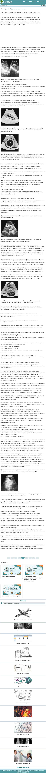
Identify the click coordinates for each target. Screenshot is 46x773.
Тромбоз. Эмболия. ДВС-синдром (11, 603)
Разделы (33, 1)
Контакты (41, 1)
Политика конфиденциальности (23, 771)
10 (33, 557)
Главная (26, 1)
